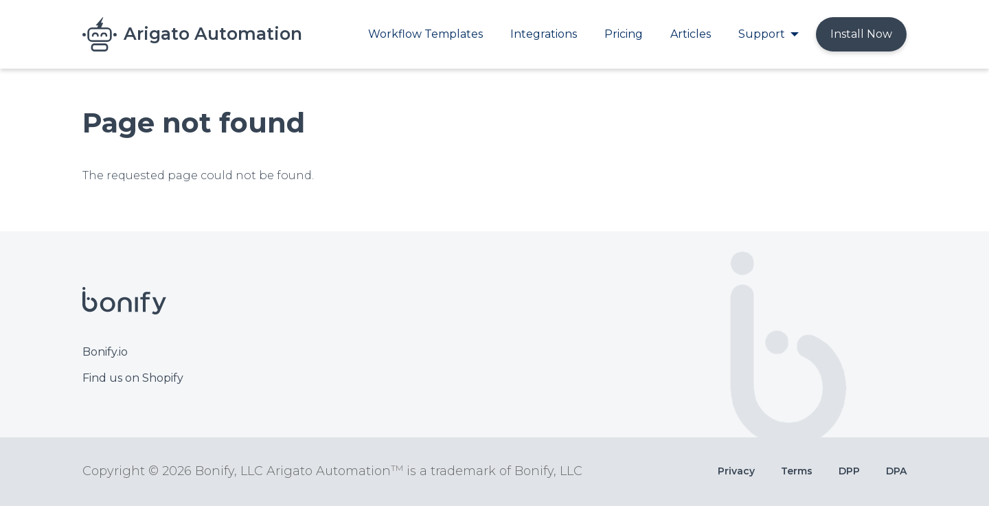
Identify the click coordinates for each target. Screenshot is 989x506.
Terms (796, 471)
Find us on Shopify (132, 377)
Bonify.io (105, 351)
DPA (896, 471)
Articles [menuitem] (690, 34)
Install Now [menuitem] (861, 34)
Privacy (736, 471)
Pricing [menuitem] (623, 34)
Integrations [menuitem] (543, 34)
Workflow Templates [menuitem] (425, 34)
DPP (849, 471)
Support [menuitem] (761, 34)
